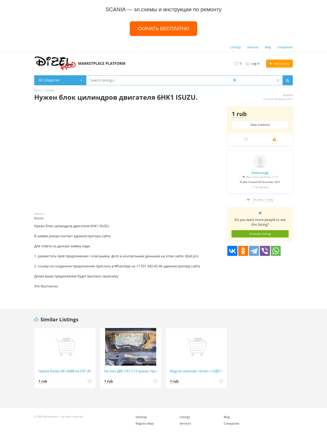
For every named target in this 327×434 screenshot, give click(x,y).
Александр (260, 172)
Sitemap (141, 417)
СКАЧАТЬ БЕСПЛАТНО (163, 28)
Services (253, 47)
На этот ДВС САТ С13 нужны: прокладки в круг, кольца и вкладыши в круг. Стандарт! (131, 371)
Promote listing (260, 234)
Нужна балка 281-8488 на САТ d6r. (66, 371)
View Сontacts (260, 125)
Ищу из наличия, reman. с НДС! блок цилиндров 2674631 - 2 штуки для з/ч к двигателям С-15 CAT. (197, 371)
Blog (268, 47)
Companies (285, 47)
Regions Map (145, 423)
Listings (235, 47)
